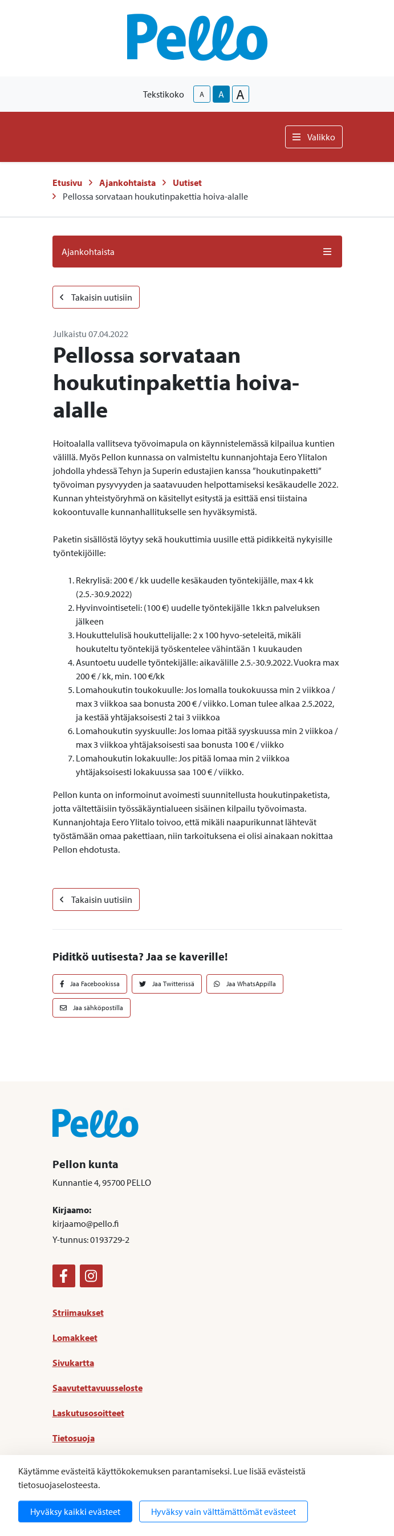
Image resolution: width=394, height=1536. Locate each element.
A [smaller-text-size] (202, 94)
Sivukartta (73, 1362)
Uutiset (187, 182)
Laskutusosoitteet (88, 1413)
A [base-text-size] (221, 94)
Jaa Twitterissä (166, 983)
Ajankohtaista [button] (197, 251)
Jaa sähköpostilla (91, 1007)
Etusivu (67, 182)
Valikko (314, 137)
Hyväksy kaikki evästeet (75, 1511)
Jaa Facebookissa (90, 983)
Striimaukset (78, 1312)
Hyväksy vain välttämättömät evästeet (223, 1511)
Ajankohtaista (127, 182)
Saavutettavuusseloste (97, 1387)
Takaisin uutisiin (96, 297)
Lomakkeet (75, 1337)
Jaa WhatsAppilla (245, 983)
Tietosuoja (73, 1438)
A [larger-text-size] (240, 94)
